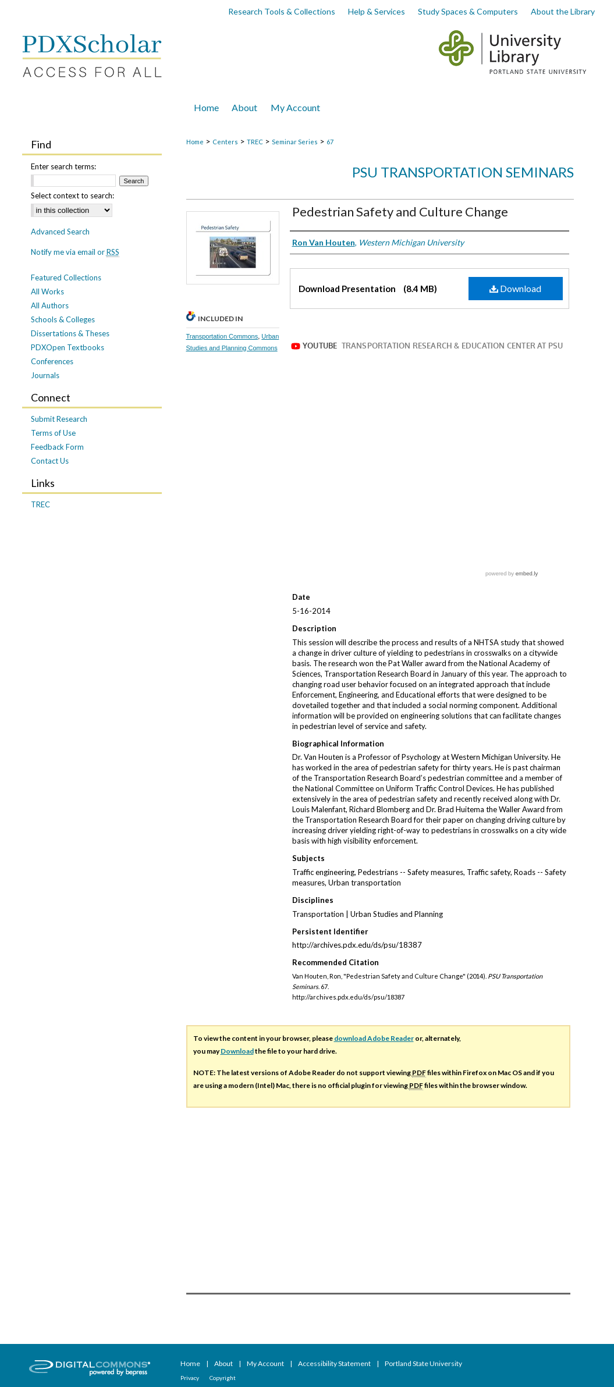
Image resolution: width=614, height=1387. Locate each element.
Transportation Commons (222, 336)
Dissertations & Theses (70, 333)
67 (329, 141)
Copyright (223, 1377)
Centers (225, 141)
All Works (47, 291)
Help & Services (376, 11)
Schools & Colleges (63, 319)
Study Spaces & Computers (468, 11)
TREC (255, 141)
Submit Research (59, 419)
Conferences (52, 361)
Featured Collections (66, 277)
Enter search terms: (63, 166)
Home (195, 141)
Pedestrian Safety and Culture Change (400, 211)
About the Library (563, 11)
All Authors (50, 305)
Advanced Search (60, 231)
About (224, 1363)
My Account (266, 1363)
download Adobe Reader (374, 1038)
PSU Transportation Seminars (463, 171)
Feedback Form (57, 446)
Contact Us (50, 460)
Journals (45, 375)
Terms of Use (53, 433)
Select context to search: (72, 195)
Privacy (190, 1377)
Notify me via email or (75, 252)
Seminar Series (295, 141)
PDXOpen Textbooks (67, 347)
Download (515, 288)
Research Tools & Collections (281, 11)
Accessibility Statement (335, 1363)
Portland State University (423, 1363)
